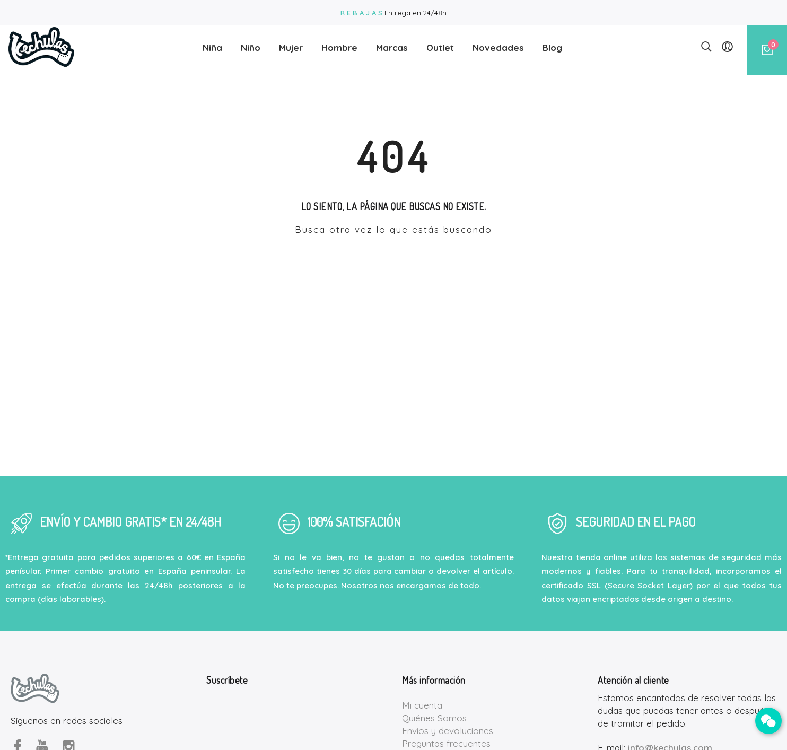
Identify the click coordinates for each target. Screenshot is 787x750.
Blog (552, 44)
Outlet (440, 44)
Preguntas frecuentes (446, 743)
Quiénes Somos (434, 717)
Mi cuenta (422, 705)
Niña (212, 44)
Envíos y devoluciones (447, 730)
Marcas (392, 44)
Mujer (291, 44)
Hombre (339, 44)
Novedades (498, 44)
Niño (250, 44)
